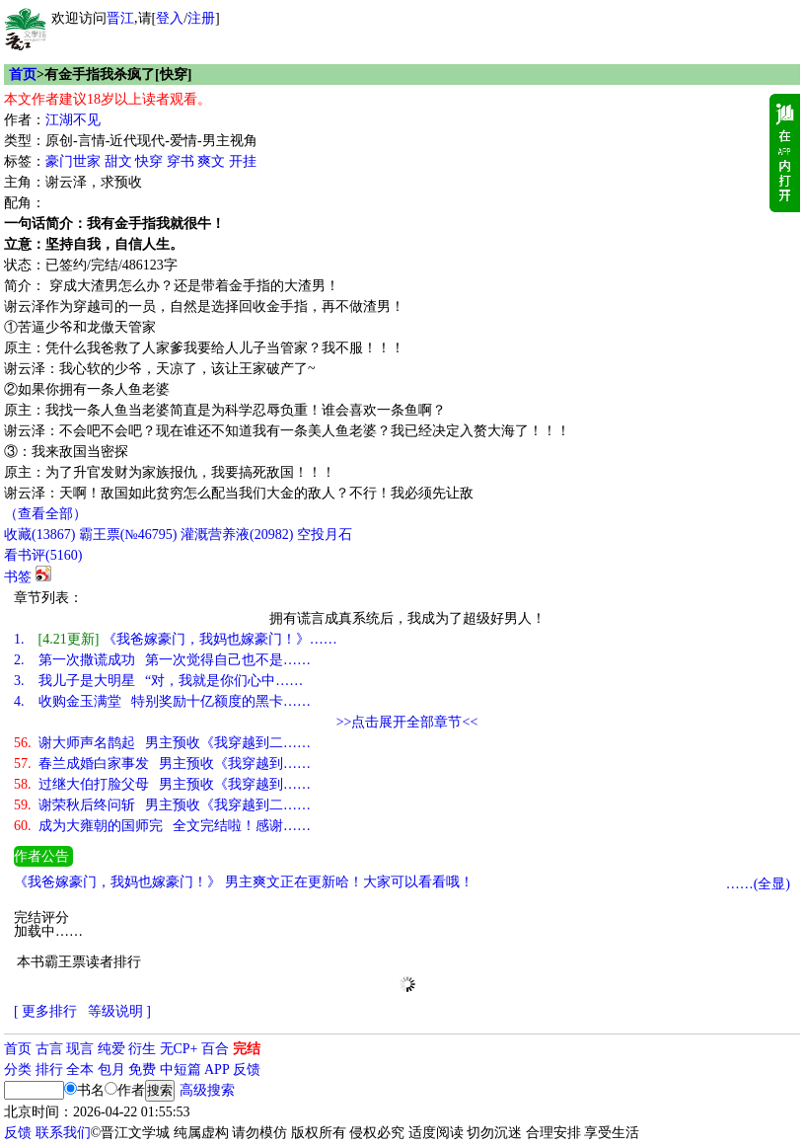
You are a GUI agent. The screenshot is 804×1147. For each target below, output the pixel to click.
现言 (80, 1048)
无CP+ (179, 1048)
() (39, 534)
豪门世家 (73, 161)
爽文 (211, 161)
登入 (169, 18)
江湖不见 (73, 120)
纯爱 (111, 1048)
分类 (18, 1069)
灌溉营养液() (237, 534)
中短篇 (180, 1069)
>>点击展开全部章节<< (407, 722)
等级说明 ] (119, 1011)
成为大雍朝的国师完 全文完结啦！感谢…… (162, 825)
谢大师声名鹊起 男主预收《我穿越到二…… (162, 742)
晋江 (120, 18)
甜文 (118, 161)
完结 (246, 1048)
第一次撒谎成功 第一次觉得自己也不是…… (162, 659)
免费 (142, 1069)
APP (217, 1069)
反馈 (246, 1069)
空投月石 (324, 534)
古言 (49, 1048)
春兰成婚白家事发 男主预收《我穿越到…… (162, 763)
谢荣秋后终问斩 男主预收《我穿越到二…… (162, 805)
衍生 (142, 1048)
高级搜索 (207, 1090)
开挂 (242, 161)
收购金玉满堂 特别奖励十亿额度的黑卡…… (162, 701)
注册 (201, 18)
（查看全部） (45, 513)
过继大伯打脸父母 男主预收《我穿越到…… (162, 784)
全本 (80, 1069)
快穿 (149, 161)
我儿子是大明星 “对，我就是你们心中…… (158, 680)
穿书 (180, 161)
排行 (49, 1069)
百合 (215, 1048)
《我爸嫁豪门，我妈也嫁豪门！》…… (175, 639)
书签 (18, 577)
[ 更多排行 (45, 1011)
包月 (111, 1069)
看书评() (43, 555)
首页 (23, 74)
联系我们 (63, 1132)
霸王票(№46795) (128, 534)
